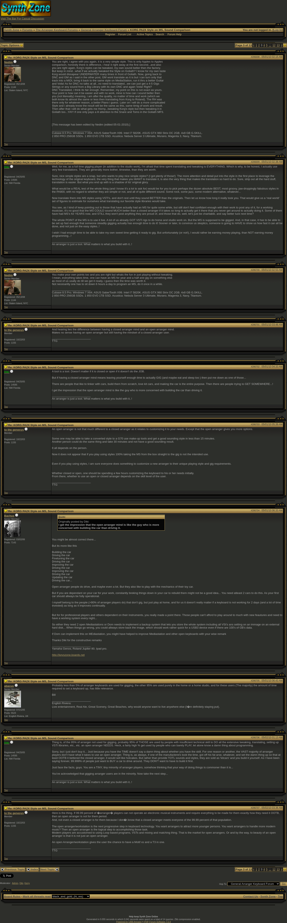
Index (32, 869)
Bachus (9, 515)
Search (160, 34)
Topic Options (12, 45)
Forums (27, 29)
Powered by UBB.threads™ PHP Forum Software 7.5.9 (143, 921)
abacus (9, 686)
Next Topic (49, 869)
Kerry (27, 883)
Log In (278, 29)
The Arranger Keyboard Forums (57, 29)
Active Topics (145, 34)
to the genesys (14, 330)
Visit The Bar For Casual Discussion (22, 18)
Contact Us (250, 896)
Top (6, 144)
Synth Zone (11, 29)
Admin (15, 883)
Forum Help (175, 34)
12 (274, 45)
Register (110, 34)
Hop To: (223, 884)
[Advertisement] (210, 10)
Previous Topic (13, 869)
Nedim (8, 62)
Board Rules (12, 896)
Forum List (124, 34)
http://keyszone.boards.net (68, 654)
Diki (21, 883)
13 (278, 45)
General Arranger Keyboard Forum (104, 29)
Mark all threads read (37, 896)
